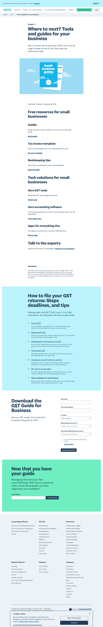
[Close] (90, 614)
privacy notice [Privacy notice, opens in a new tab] (34, 621)
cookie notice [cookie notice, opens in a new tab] (23, 621)
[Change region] (84, 609)
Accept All (74, 622)
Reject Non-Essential (74, 618)
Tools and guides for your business (28, 14)
